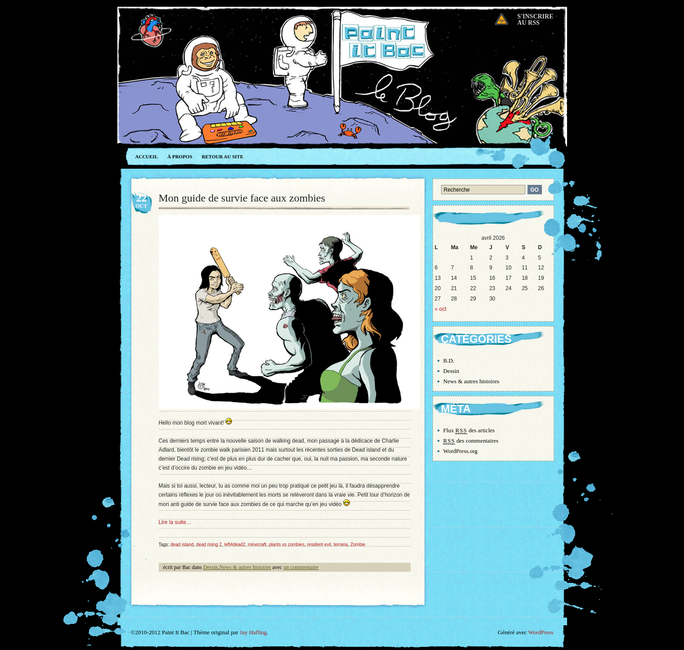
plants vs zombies (286, 544)
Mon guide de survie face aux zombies (242, 198)
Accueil (146, 156)
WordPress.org (460, 451)
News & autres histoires (245, 567)
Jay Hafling (253, 632)
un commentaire (300, 567)
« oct (441, 309)
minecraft (257, 544)
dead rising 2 (209, 544)
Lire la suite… (175, 522)
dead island (181, 544)
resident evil (319, 544)
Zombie (357, 544)
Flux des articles (469, 430)
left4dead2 (235, 544)
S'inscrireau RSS (535, 19)
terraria (341, 544)
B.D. (449, 360)
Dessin (210, 567)
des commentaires (471, 440)
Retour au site (223, 156)
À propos (179, 156)
